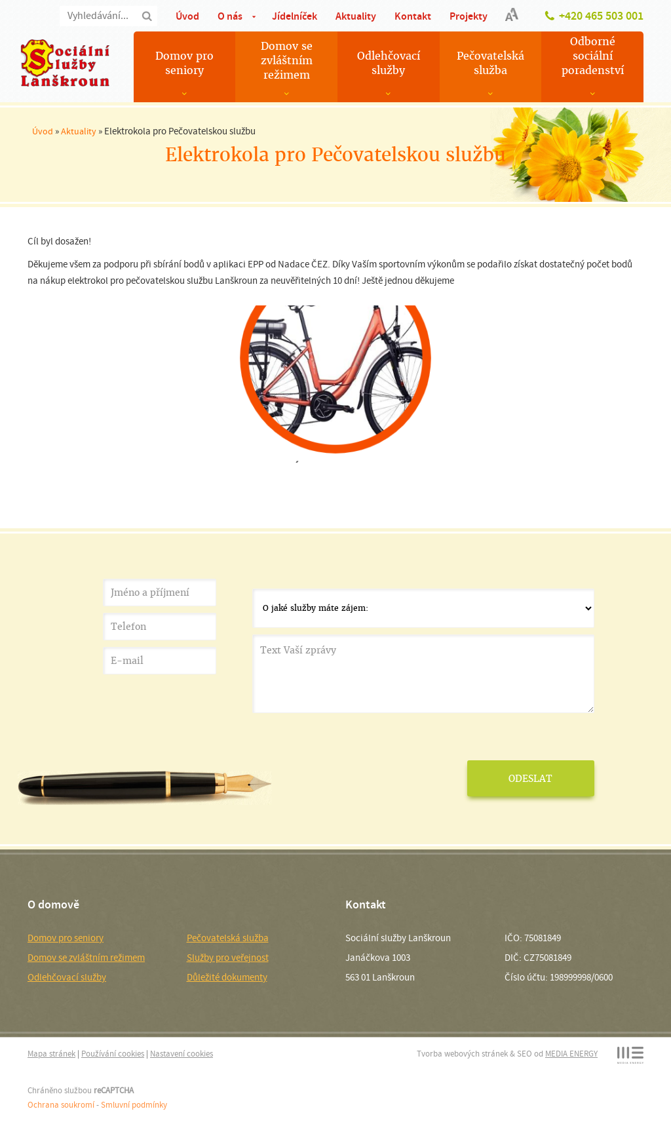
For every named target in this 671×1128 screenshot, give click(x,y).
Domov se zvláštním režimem (287, 60)
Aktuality (356, 16)
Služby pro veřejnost (228, 957)
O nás (230, 16)
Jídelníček (294, 16)
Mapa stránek (51, 1053)
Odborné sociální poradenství (593, 56)
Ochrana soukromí (61, 1104)
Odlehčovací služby (388, 63)
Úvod (187, 16)
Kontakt (412, 16)
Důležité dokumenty (227, 977)
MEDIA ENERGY (571, 1053)
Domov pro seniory (184, 63)
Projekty (469, 16)
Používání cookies (112, 1053)
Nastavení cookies (181, 1053)
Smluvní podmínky (134, 1104)
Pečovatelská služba (490, 63)
